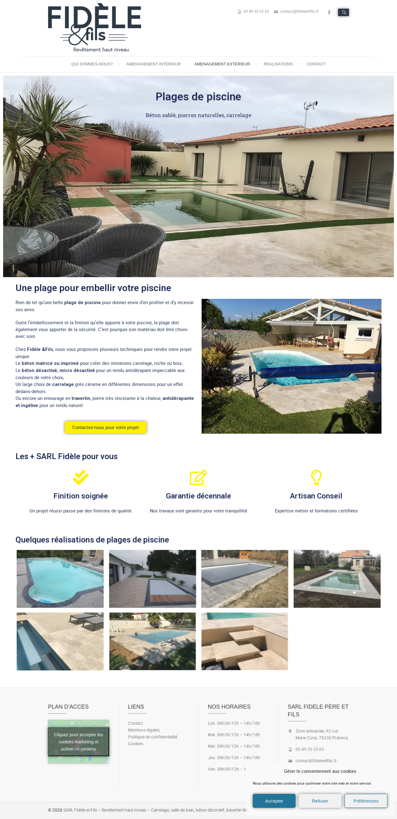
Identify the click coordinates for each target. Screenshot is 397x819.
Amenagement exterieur (222, 64)
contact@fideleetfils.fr (299, 11)
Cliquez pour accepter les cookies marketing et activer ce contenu (78, 741)
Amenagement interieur (154, 64)
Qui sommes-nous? (92, 64)
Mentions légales (144, 730)
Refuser (320, 801)
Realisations (278, 64)
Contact (316, 64)
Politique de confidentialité (152, 737)
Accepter (274, 801)
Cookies (135, 743)
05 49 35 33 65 (256, 11)
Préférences (366, 801)
